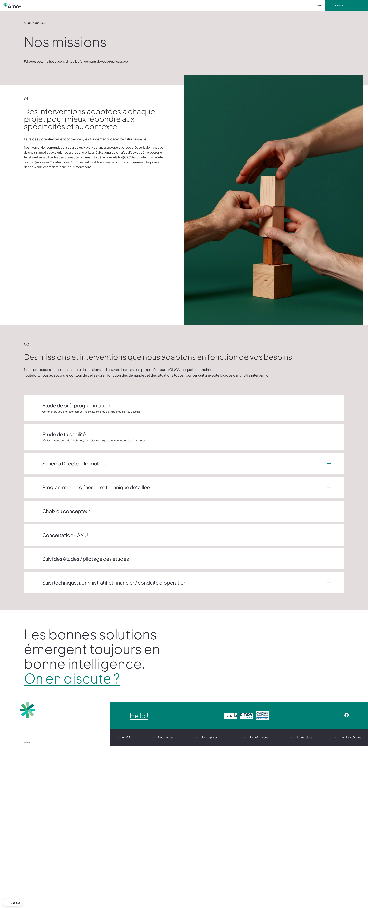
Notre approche (211, 737)
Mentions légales (350, 737)
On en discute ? (72, 678)
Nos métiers (165, 737)
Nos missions (304, 737)
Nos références (258, 737)
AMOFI (126, 737)
